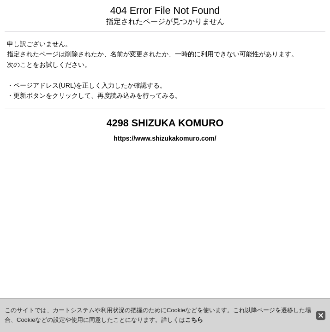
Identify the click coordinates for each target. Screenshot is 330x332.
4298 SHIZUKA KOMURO (165, 123)
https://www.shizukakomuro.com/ (165, 138)
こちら (194, 319)
